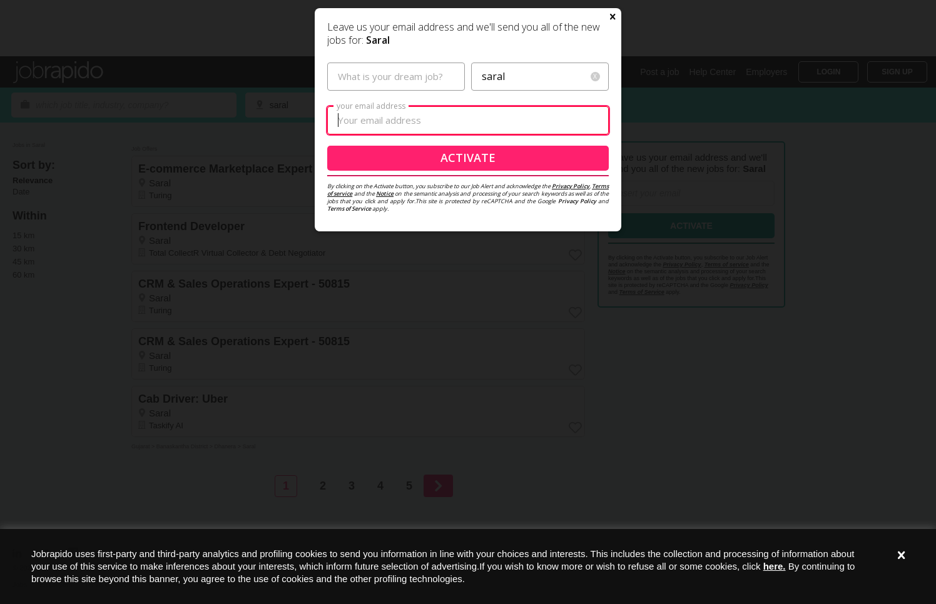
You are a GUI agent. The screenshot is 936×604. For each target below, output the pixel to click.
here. (774, 566)
